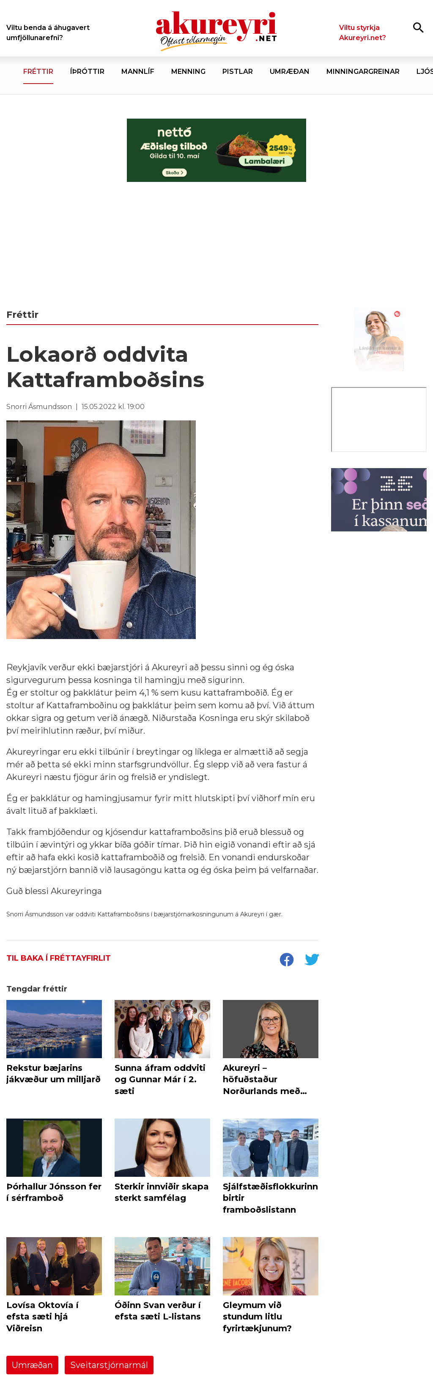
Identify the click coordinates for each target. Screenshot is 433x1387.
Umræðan (32, 1365)
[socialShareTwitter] (311, 960)
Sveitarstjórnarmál (109, 1365)
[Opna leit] (418, 27)
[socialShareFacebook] (286, 960)
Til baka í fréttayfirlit (58, 958)
